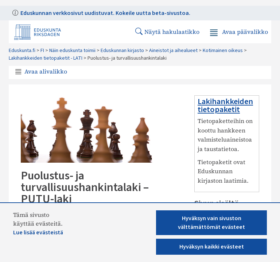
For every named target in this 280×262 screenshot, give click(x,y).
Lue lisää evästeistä (38, 233)
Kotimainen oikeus (223, 50)
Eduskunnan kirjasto (122, 50)
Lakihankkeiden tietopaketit (225, 105)
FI (42, 50)
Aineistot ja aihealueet (173, 50)
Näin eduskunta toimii (72, 50)
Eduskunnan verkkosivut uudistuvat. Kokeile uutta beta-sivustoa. (104, 13)
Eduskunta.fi (22, 50)
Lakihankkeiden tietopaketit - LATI (45, 58)
